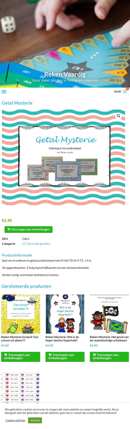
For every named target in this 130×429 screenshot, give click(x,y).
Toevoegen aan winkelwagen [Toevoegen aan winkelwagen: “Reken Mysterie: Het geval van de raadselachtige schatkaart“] (106, 357)
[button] (4, 91)
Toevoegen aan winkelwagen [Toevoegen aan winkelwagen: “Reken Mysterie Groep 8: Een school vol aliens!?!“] (17, 357)
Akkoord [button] (35, 420)
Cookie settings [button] (15, 420)
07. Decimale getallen (36, 244)
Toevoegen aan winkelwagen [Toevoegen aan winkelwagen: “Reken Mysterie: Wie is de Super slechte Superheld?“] (61, 357)
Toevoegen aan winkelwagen (32, 229)
